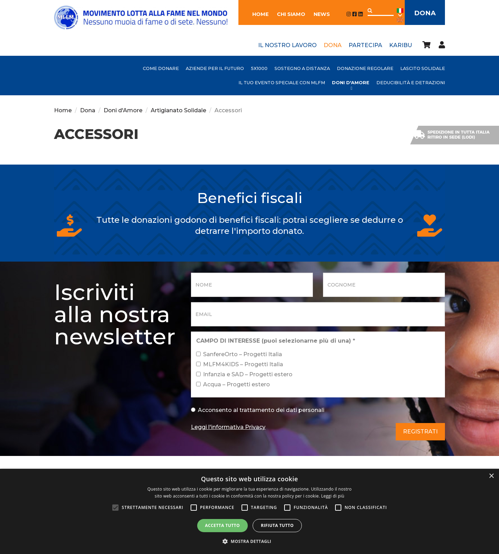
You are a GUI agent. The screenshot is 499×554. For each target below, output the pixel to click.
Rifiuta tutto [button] (277, 525)
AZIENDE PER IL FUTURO (215, 68)
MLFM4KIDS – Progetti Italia (239, 364)
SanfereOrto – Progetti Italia (239, 354)
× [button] (491, 476)
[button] (249, 541)
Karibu (400, 45)
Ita (398, 13)
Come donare (161, 68)
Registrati (420, 431)
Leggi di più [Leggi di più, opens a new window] (332, 496)
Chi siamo (289, 14)
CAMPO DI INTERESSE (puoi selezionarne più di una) (275, 340)
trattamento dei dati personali (281, 410)
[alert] (249, 511)
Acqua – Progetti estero (233, 384)
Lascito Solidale (422, 68)
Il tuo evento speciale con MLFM (281, 82)
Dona (424, 13)
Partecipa (365, 45)
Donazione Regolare (365, 68)
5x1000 (259, 68)
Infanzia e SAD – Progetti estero (244, 374)
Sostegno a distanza (302, 68)
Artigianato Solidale (178, 110)
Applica (368, 10)
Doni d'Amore (350, 82)
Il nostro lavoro (287, 45)
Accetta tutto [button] (222, 525)
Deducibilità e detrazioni (410, 82)
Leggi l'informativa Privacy (228, 427)
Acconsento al (257, 410)
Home (258, 14)
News (320, 14)
